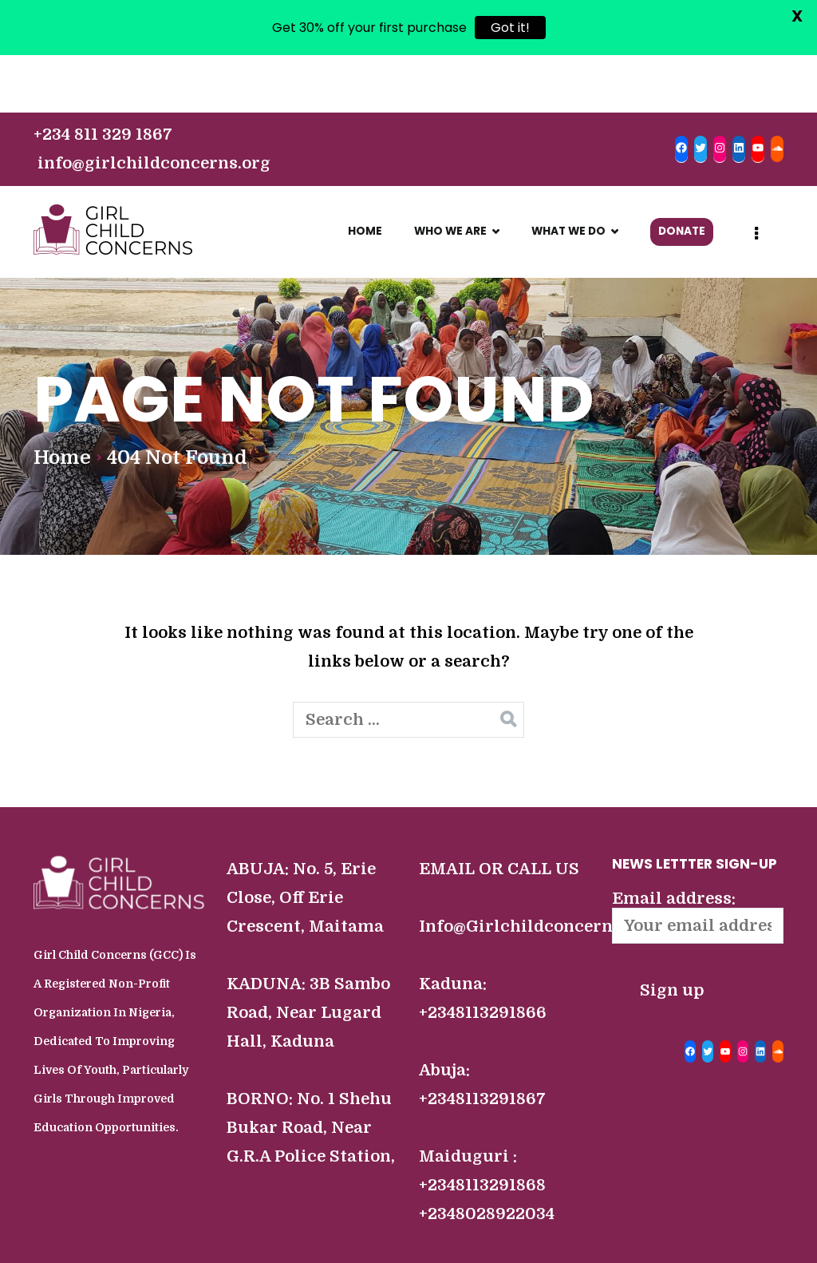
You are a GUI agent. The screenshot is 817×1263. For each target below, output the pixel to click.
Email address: (697, 859)
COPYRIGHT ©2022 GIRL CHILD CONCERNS (403, 1240)
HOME (365, 173)
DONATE (681, 173)
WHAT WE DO (568, 173)
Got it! (510, 27)
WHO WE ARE (450, 173)
